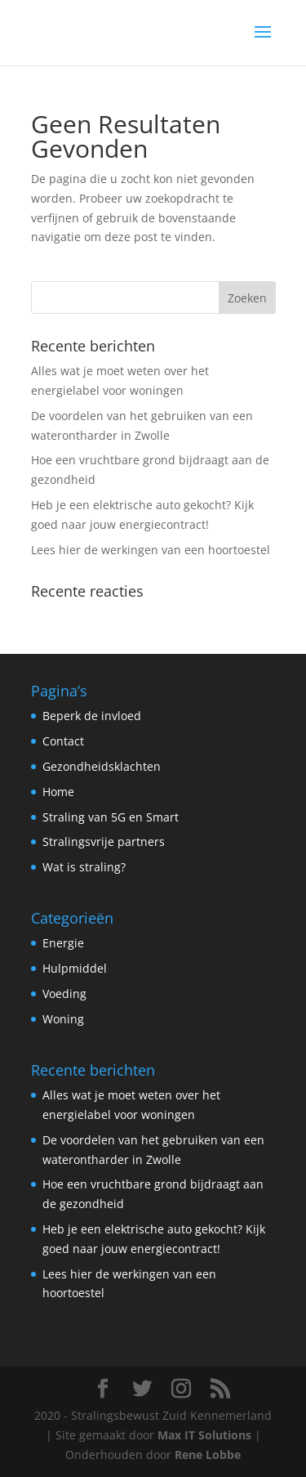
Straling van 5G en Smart (110, 817)
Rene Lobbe (208, 1454)
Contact (63, 741)
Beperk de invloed (91, 715)
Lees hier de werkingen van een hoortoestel (150, 549)
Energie (63, 943)
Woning (63, 1019)
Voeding (64, 993)
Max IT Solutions (204, 1435)
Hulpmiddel (74, 968)
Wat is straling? (84, 867)
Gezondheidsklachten (101, 766)
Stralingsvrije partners (103, 841)
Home (58, 791)
